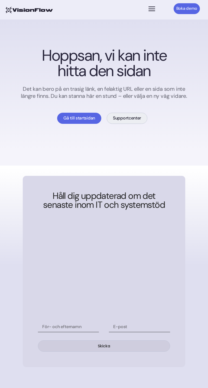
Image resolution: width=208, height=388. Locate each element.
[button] (151, 9)
